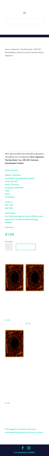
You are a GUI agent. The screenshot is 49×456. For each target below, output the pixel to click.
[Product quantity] (9, 247)
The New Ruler (26, 49)
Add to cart (26, 246)
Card (32, 157)
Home (7, 49)
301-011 (26, 160)
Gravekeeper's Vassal (14, 163)
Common (35, 160)
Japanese (15, 49)
